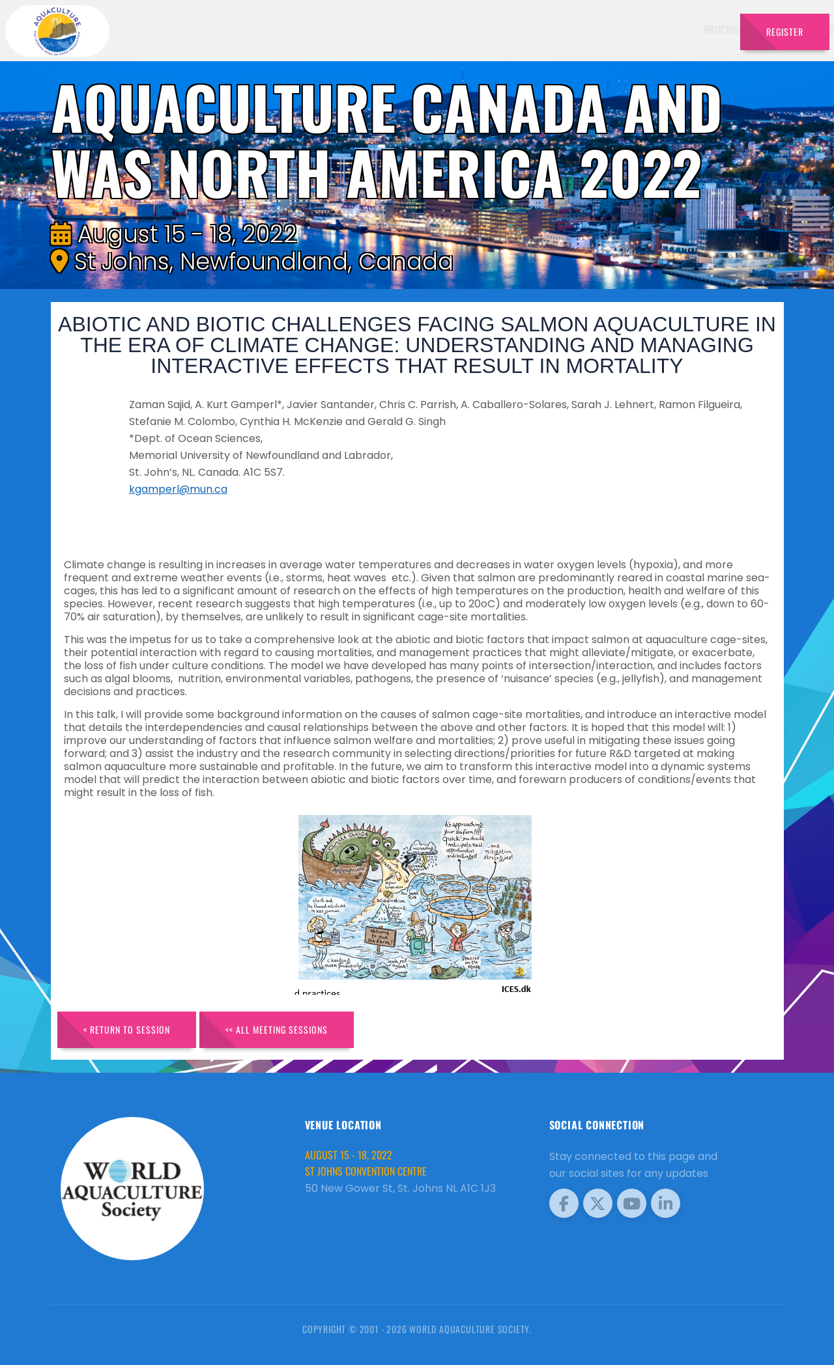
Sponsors (579, 29)
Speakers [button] (446, 29)
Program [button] (638, 29)
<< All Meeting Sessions (276, 1029)
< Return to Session (126, 1029)
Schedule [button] (512, 29)
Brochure (387, 29)
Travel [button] (697, 29)
